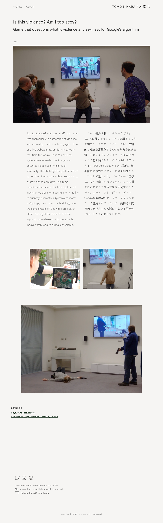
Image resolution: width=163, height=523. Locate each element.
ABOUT (30, 6)
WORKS (17, 6)
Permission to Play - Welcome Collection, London (34, 416)
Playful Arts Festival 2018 (23, 412)
